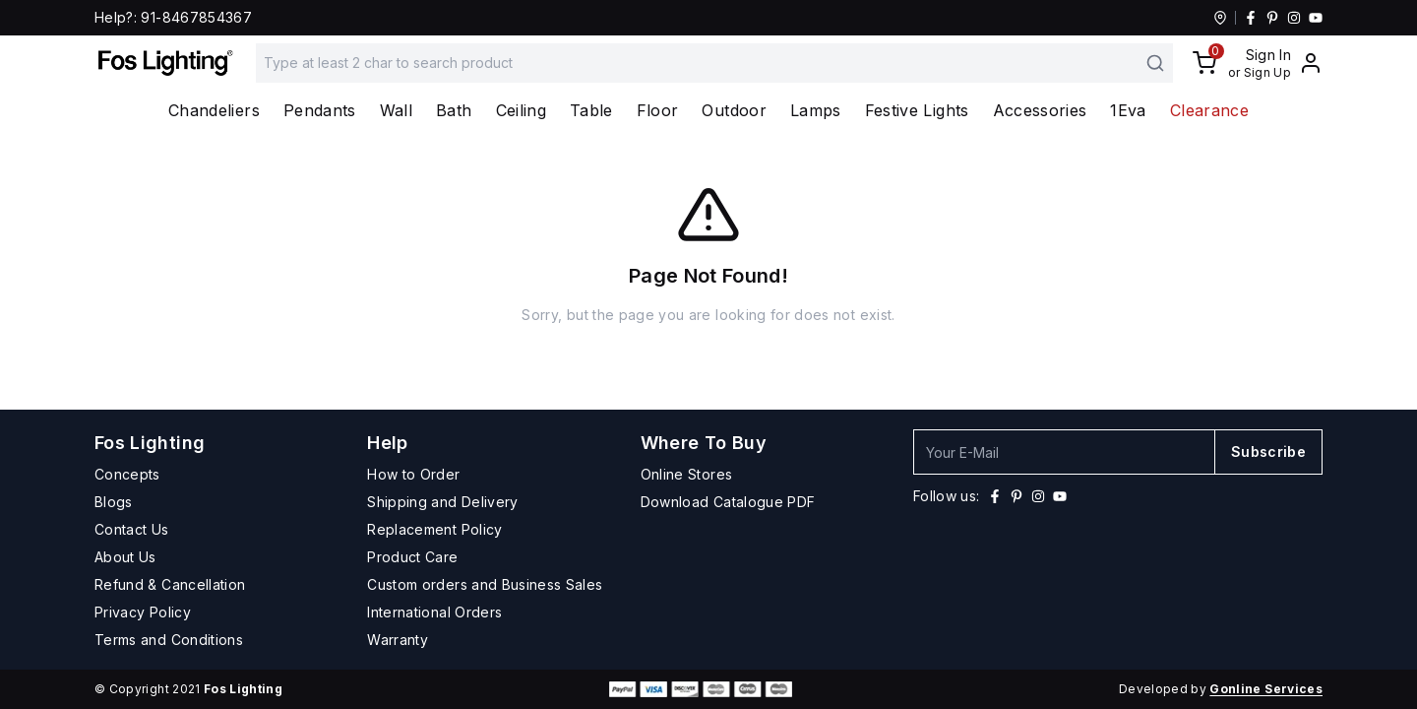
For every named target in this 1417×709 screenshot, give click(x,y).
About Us (125, 556)
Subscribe (1268, 451)
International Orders (434, 612)
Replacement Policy (434, 529)
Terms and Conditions (168, 639)
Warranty (397, 639)
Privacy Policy (142, 612)
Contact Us (131, 529)
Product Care (412, 556)
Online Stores (687, 474)
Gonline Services (1266, 688)
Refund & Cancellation (169, 584)
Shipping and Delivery (442, 501)
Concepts (127, 474)
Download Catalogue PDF (728, 501)
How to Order (413, 474)
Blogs (113, 501)
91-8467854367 (196, 17)
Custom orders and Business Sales (484, 584)
